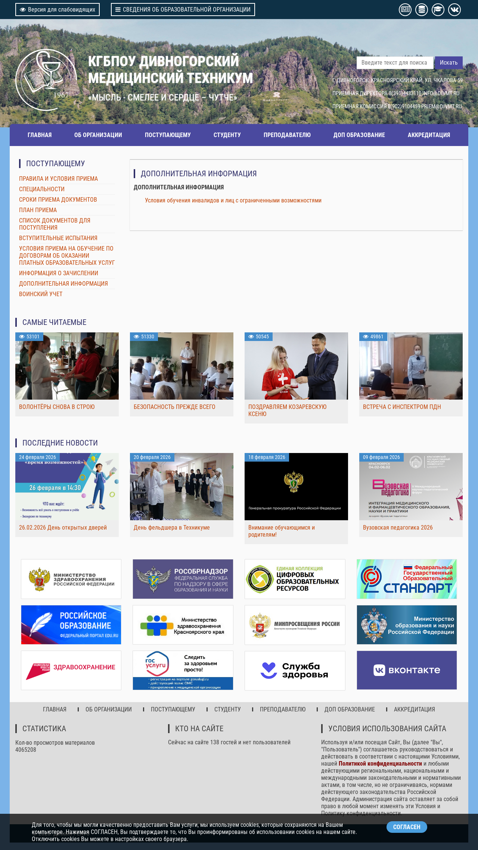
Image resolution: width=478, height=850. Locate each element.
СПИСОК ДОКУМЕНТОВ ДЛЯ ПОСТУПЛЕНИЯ (54, 224)
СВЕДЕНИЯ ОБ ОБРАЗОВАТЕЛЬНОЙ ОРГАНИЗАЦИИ (183, 9)
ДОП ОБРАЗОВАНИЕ (359, 135)
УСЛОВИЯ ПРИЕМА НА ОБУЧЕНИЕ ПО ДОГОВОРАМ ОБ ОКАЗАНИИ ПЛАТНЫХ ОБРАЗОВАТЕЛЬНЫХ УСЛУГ (67, 255)
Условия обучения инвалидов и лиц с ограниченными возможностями (233, 200)
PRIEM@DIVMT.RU (441, 106)
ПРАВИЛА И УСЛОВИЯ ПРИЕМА (58, 178)
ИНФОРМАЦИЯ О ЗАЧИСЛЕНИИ (58, 273)
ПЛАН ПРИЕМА (38, 210)
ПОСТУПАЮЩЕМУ (168, 135)
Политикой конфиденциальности (380, 763)
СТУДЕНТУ (227, 135)
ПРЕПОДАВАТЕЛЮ (287, 135)
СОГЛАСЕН (406, 827)
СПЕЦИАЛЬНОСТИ (42, 189)
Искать (449, 62)
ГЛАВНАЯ (40, 135)
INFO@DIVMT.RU (440, 93)
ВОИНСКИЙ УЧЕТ (40, 294)
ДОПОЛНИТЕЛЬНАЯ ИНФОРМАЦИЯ (63, 283)
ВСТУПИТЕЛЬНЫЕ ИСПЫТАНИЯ (58, 238)
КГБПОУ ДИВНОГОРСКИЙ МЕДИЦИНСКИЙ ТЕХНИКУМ (170, 69)
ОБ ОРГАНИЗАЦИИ (98, 135)
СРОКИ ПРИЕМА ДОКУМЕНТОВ (58, 199)
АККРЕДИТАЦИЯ (429, 135)
